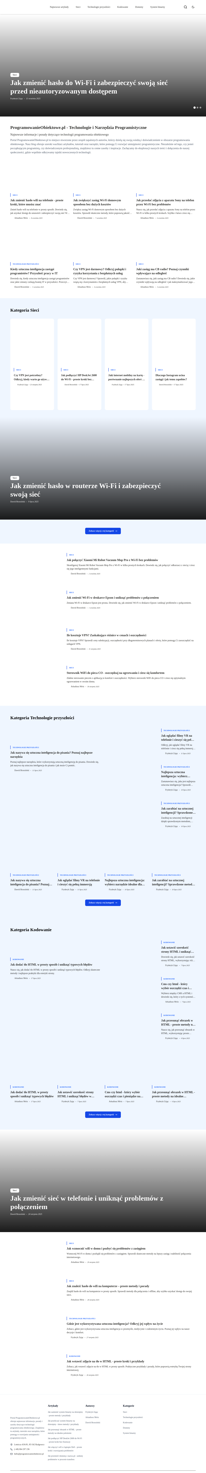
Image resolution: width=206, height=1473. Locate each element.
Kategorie (129, 1378)
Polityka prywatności (49, 1462)
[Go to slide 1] (195, 108)
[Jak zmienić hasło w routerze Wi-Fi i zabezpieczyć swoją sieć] (103, 441)
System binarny (161, 7)
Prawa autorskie (30, 1462)
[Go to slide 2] (197, 107)
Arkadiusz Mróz (93, 1390)
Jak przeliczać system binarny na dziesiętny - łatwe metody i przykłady (63, 1401)
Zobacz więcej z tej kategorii (103, 504)
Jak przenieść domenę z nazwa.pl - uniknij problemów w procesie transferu (64, 1443)
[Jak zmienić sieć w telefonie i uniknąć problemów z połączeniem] (103, 1154)
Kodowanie (124, 7)
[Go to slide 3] (200, 107)
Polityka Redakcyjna (96, 1462)
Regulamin (15, 1462)
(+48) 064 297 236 (22, 1442)
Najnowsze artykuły (55, 7)
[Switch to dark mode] (193, 7)
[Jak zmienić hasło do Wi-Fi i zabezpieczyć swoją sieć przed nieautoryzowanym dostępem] (103, 65)
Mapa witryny (114, 1462)
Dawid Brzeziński (18, 474)
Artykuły (53, 1378)
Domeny (141, 7)
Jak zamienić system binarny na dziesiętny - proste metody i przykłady (63, 1389)
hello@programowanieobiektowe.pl (31, 1446)
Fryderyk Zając (17, 98)
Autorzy (90, 1378)
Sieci (75, 7)
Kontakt (65, 1462)
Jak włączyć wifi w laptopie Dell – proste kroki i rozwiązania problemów (63, 1431)
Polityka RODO (78, 1462)
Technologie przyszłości (98, 7)
